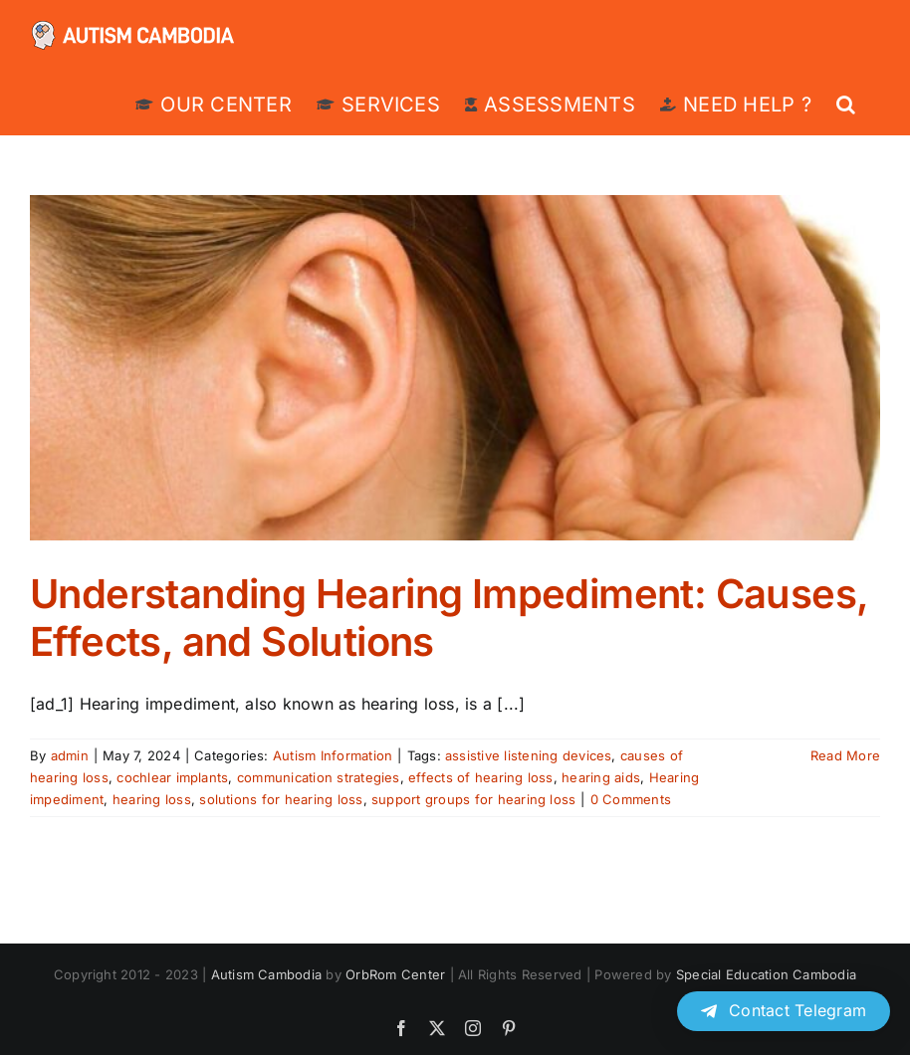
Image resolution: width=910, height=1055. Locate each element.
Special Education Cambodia (766, 974)
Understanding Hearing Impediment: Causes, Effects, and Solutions (448, 617)
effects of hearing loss (481, 777)
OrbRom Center (395, 974)
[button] (845, 103)
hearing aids (601, 777)
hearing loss (152, 799)
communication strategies (318, 777)
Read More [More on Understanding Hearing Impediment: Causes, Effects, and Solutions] (845, 755)
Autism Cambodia (267, 974)
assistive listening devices (528, 755)
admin (70, 755)
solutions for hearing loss (280, 799)
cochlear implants (172, 777)
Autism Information (332, 755)
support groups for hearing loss (473, 799)
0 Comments (630, 799)
